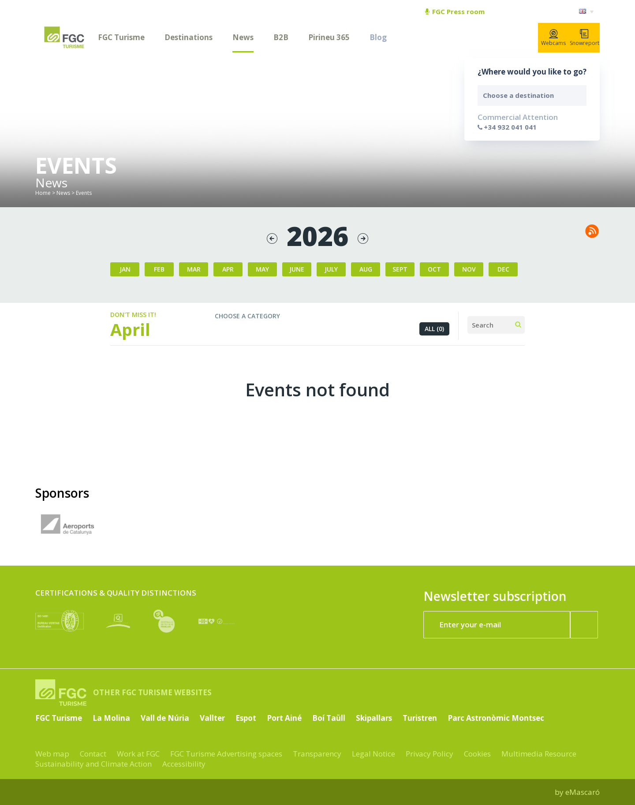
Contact (93, 754)
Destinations (188, 37)
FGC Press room (455, 11)
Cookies (477, 754)
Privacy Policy (429, 754)
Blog (378, 37)
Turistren (420, 718)
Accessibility (183, 764)
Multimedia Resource (538, 754)
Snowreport (584, 38)
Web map (52, 754)
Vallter (212, 718)
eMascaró (582, 792)
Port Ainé (284, 718)
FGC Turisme (121, 37)
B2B (280, 37)
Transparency (317, 754)
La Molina (111, 718)
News (243, 37)
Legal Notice (373, 754)
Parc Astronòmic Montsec (496, 718)
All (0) (434, 328)
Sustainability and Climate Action (93, 764)
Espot (245, 718)
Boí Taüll (328, 718)
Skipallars (374, 718)
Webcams (553, 38)
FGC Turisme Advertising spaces (226, 754)
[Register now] (584, 625)
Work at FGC (138, 754)
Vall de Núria (165, 718)
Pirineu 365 (329, 37)
